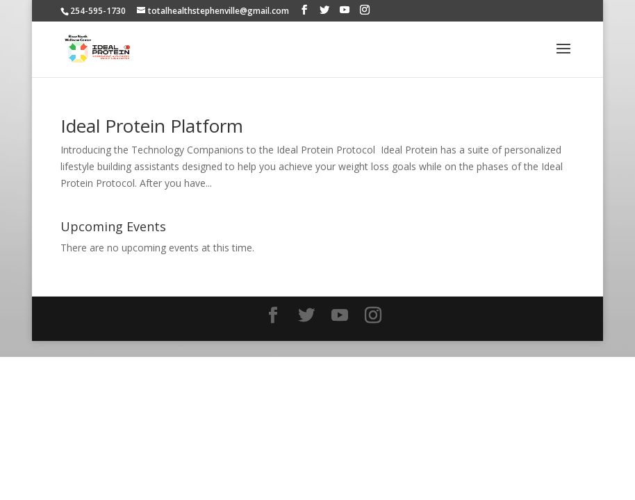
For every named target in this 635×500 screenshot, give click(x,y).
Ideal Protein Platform (151, 125)
